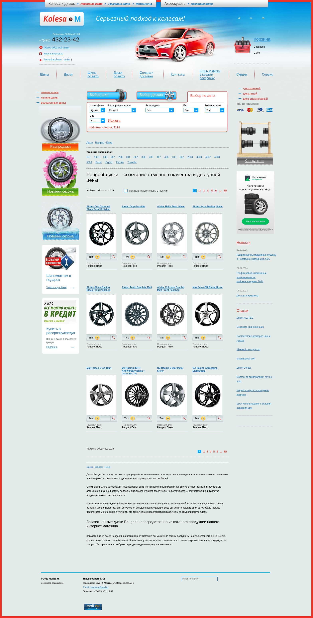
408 (166, 157)
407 (159, 157)
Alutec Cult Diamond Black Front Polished (98, 208)
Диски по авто (119, 74)
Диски (68, 74)
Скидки (241, 74)
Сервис (267, 74)
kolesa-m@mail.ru (53, 53)
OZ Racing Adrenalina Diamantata (204, 369)
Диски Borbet (244, 367)
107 (88, 157)
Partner (120, 162)
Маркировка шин (246, 358)
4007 (208, 157)
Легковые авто (202, 3)
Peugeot (99, 142)
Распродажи (60, 147)
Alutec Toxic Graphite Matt (137, 287)
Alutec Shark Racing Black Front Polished (98, 288)
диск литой (250, 93)
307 (136, 157)
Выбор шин (98, 95)
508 (174, 157)
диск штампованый (255, 98)
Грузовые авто (119, 3)
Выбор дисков (151, 95)
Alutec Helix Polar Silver (171, 206)
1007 (97, 157)
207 (113, 157)
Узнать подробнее (56, 287)
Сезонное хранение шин (250, 327)
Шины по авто (93, 74)
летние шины (49, 97)
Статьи (242, 311)
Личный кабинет (53, 59)
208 (121, 157)
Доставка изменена (247, 295)
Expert (108, 162)
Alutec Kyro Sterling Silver (207, 206)
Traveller (132, 162)
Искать (114, 120)
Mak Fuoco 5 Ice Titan (98, 368)
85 (225, 190)
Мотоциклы (144, 3)
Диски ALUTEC (245, 317)
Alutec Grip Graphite (133, 206)
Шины (44, 74)
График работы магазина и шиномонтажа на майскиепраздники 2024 (251, 277)
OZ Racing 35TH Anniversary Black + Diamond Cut (133, 371)
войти (67, 59)
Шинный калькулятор (248, 349)
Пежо (109, 142)
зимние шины (49, 92)
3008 (199, 157)
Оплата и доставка (146, 74)
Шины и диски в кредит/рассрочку (210, 74)
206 (105, 157)
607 (182, 157)
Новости (244, 243)
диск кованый (252, 88)
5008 (89, 162)
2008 (190, 157)
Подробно (51, 347)
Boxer (98, 162)
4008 (217, 157)
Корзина (262, 39)
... (220, 190)
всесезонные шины (53, 102)
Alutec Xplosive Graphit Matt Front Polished (170, 288)
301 (128, 157)
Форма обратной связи (56, 47)
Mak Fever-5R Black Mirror (207, 287)
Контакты (178, 74)
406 (151, 157)
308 (144, 157)
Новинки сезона (60, 191)
